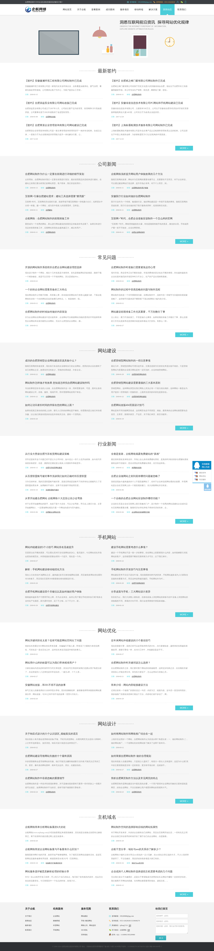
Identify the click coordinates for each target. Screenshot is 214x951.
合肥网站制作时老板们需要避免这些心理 (133, 267)
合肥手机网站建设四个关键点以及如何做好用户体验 (53, 591)
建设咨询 (202, 473)
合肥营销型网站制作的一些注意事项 (130, 360)
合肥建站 (49, 210)
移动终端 (138, 9)
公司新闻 (107, 164)
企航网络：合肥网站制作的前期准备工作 (47, 218)
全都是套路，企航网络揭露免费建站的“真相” (135, 454)
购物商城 (56, 921)
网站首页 (67, 9)
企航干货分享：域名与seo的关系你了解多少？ (136, 849)
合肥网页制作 (137, 792)
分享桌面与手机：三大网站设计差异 (130, 591)
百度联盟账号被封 (52, 490)
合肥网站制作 (137, 94)
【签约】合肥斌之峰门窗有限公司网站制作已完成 (138, 80)
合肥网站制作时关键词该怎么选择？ (130, 662)
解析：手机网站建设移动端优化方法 (44, 569)
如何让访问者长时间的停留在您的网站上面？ (49, 405)
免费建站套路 (137, 468)
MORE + (184, 148)
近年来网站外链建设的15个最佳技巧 (130, 640)
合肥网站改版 (51, 117)
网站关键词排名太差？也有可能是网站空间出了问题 (53, 640)
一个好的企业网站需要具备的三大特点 (46, 289)
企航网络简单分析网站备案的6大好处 (45, 827)
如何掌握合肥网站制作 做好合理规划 (131, 756)
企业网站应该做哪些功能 (141, 512)
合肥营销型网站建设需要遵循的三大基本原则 (135, 382)
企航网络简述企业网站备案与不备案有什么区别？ (52, 849)
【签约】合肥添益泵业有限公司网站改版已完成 (51, 103)
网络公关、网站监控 (88, 925)
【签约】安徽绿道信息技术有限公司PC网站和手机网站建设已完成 (147, 103)
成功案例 (110, 9)
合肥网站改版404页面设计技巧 (127, 405)
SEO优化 (84, 930)
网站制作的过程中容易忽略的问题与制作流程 (135, 289)
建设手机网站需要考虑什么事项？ (129, 547)
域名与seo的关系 (138, 863)
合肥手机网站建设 (52, 605)
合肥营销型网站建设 (139, 397)
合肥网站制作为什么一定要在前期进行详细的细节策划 (54, 174)
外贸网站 (56, 925)
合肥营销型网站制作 (139, 374)
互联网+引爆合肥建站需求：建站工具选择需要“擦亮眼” (55, 196)
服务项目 (124, 9)
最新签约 (107, 70)
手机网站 (107, 537)
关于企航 (81, 9)
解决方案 (153, 9)
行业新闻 (107, 444)
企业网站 (56, 916)
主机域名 (107, 817)
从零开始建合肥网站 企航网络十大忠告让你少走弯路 (53, 498)
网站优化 (107, 630)
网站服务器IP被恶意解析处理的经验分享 (47, 871)
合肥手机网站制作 (138, 583)
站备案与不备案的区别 (54, 863)
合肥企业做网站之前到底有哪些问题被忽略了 (135, 476)
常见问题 (107, 257)
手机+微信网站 (86, 921)
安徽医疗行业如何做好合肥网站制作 (130, 196)
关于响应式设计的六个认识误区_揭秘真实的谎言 (51, 733)
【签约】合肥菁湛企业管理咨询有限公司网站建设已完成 (56, 125)
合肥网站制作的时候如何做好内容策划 (46, 311)
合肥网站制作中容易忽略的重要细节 (44, 778)
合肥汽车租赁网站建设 (54, 468)
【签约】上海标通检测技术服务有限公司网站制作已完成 (142, 125)
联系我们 (181, 9)
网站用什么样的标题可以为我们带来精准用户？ (51, 662)
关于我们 (28, 916)
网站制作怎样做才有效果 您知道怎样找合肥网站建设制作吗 (57, 382)
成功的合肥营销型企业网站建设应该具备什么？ (51, 360)
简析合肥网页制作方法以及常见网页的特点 (134, 778)
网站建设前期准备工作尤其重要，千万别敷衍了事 (138, 311)
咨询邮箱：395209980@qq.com (123, 916)
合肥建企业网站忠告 (53, 512)
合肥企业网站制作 (138, 232)
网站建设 (107, 350)
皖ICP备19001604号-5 (154, 946)
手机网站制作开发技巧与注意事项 (129, 569)
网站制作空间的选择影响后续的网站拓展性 (134, 827)
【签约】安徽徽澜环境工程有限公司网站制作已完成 (53, 80)
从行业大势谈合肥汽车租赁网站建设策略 (47, 454)
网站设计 (107, 723)
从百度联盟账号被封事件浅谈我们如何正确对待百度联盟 (56, 476)
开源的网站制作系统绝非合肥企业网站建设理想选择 (53, 267)
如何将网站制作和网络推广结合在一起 (132, 733)
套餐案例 (95, 9)
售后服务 (202, 479)
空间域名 (84, 935)
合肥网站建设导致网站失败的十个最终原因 (48, 756)
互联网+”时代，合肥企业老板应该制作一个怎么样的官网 (142, 218)
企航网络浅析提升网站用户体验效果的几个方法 (137, 174)
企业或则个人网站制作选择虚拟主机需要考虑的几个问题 (142, 871)
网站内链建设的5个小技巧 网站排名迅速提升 (49, 547)
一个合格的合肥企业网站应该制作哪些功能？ (135, 498)
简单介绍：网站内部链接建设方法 (129, 685)
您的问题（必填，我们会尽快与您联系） (171, 929)
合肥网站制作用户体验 (140, 188)
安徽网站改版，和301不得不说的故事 (45, 685)
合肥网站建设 (51, 374)
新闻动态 (167, 9)
